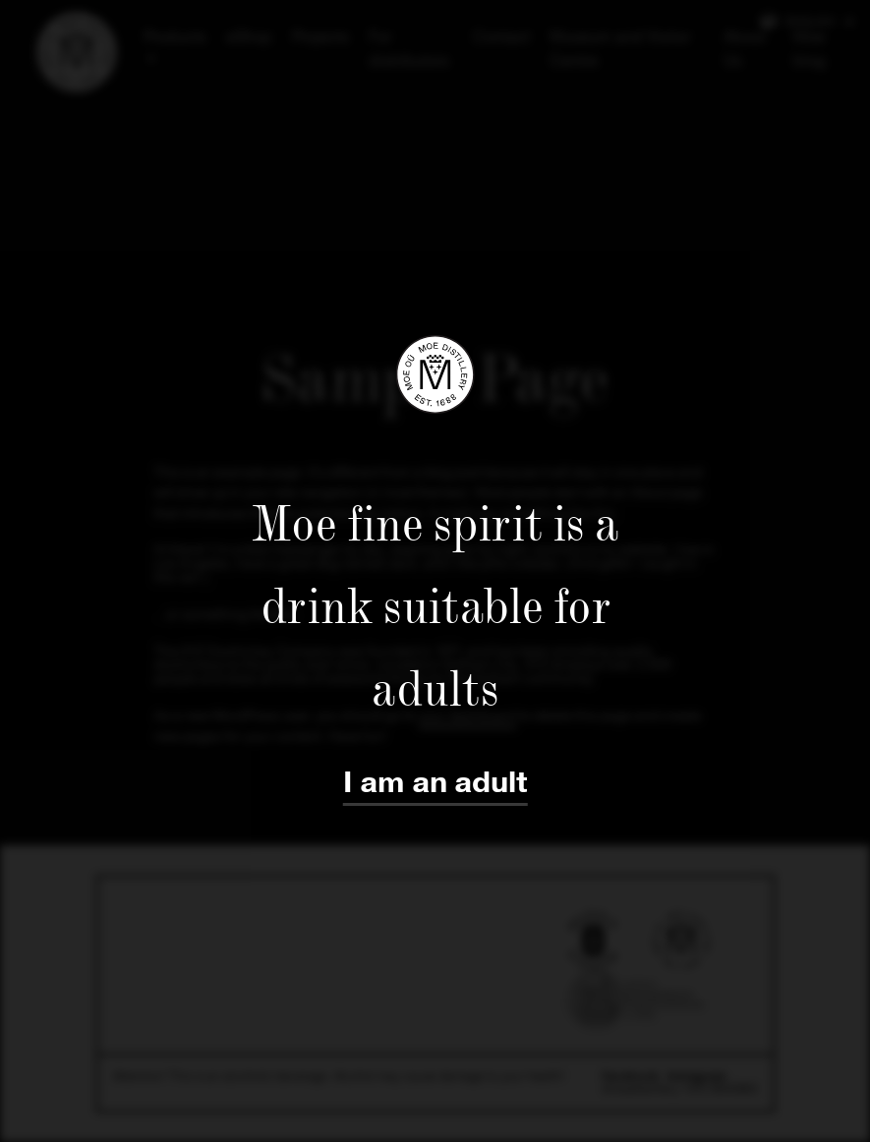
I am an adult (435, 783)
